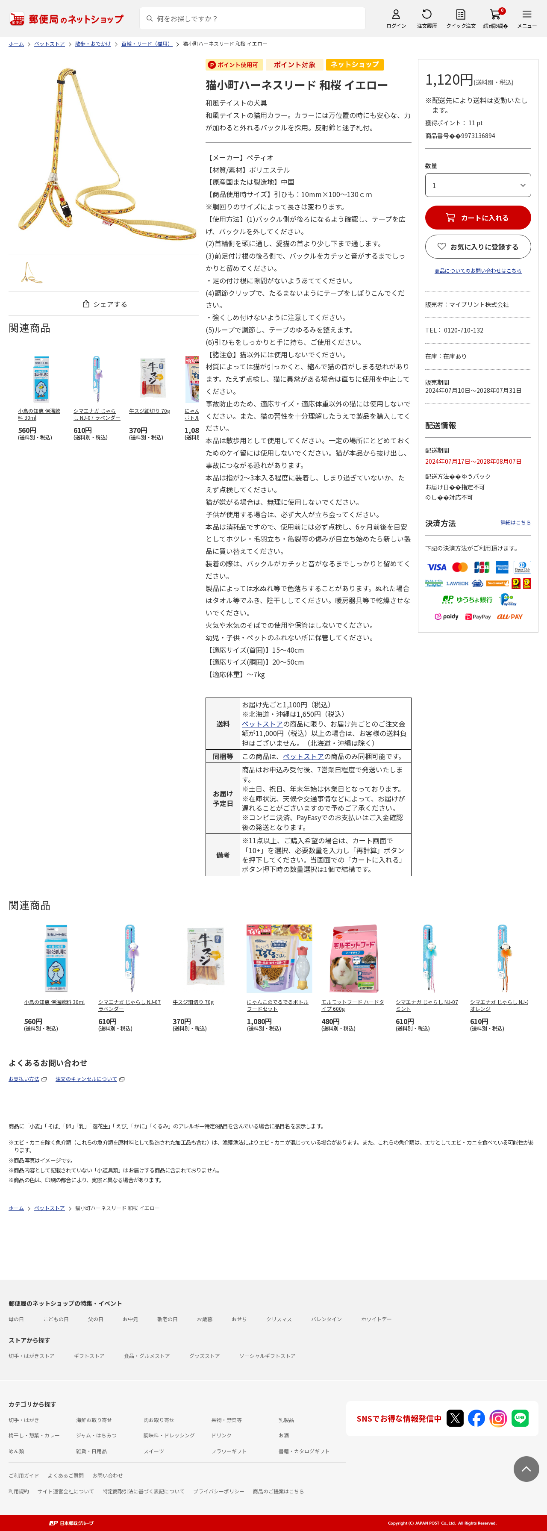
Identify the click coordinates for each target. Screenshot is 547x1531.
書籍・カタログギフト (304, 1450)
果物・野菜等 (226, 1419)
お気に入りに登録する (484, 246)
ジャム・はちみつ (96, 1435)
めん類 (16, 1450)
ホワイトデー (376, 1318)
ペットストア (262, 723)
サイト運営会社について (66, 1491)
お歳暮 (204, 1318)
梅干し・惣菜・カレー (34, 1435)
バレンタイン (326, 1318)
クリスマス (279, 1318)
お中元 (130, 1318)
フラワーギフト (229, 1450)
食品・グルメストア (147, 1355)
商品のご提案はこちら (278, 1491)
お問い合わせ (107, 1475)
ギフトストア (89, 1355)
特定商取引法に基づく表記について (144, 1491)
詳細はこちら (515, 522)
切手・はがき (24, 1419)
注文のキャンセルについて (86, 1078)
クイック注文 (461, 25)
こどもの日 (56, 1318)
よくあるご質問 (66, 1475)
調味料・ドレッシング (169, 1435)
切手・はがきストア (32, 1355)
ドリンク (221, 1435)
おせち (239, 1318)
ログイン (396, 25)
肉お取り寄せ (159, 1419)
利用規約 (19, 1491)
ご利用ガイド (24, 1475)
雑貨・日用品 (91, 1450)
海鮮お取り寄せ (94, 1419)
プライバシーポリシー (218, 1491)
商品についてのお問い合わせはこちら (478, 270)
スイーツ (154, 1450)
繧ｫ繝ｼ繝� (495, 25)
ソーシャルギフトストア (267, 1355)
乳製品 (286, 1419)
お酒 (284, 1435)
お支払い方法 (24, 1078)
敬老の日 (167, 1318)
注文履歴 (427, 25)
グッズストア (204, 1355)
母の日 (16, 1318)
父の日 (95, 1318)
